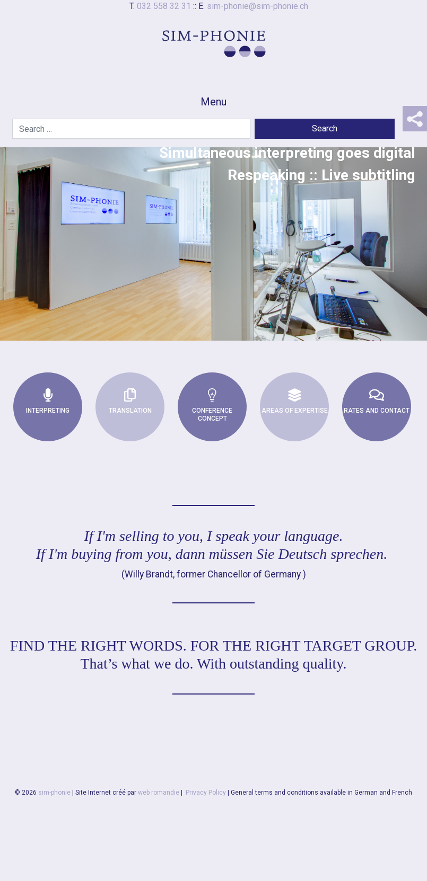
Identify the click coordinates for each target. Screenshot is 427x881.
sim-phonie (54, 792)
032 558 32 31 (164, 6)
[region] (213, 226)
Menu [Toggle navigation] (213, 101)
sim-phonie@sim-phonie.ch (257, 6)
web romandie (158, 792)
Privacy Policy (206, 792)
